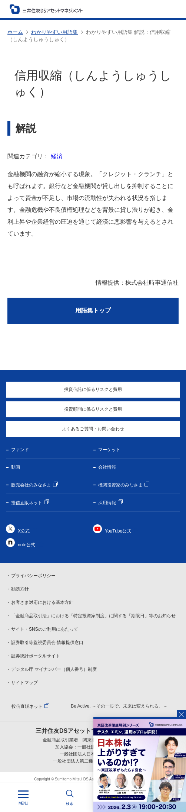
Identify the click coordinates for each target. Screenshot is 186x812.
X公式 (24, 531)
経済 (57, 156)
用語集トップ (93, 310)
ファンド (20, 449)
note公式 (26, 544)
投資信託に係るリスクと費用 (93, 389)
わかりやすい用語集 (54, 32)
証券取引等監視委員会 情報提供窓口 (47, 642)
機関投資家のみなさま (120, 485)
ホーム (15, 32)
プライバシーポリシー (33, 575)
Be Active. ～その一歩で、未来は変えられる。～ (119, 706)
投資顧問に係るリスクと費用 (93, 409)
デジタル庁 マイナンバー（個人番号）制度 (54, 669)
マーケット (109, 449)
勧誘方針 (20, 589)
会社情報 (107, 467)
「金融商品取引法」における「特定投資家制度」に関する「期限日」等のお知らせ (93, 615)
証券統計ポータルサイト (35, 656)
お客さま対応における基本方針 (42, 602)
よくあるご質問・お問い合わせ (93, 428)
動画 (15, 467)
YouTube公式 (118, 531)
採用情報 (107, 502)
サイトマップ (24, 682)
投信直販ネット (26, 502)
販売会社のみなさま (31, 485)
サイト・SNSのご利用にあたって (44, 629)
